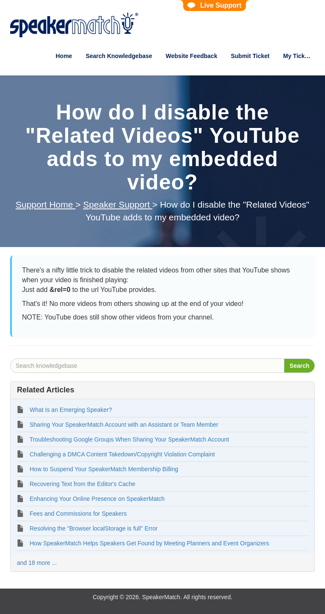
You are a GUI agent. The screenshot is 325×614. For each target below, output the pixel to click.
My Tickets (298, 56)
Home (63, 56)
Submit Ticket (250, 56)
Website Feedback (192, 56)
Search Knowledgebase (118, 56)
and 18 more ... (37, 562)
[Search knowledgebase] (147, 365)
